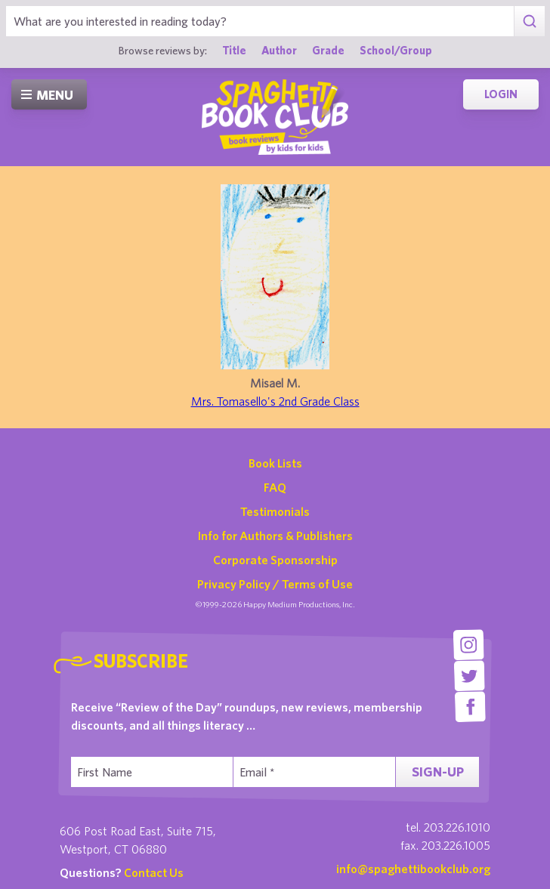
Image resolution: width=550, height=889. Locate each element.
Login (501, 94)
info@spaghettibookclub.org (413, 868)
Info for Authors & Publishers (275, 535)
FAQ (275, 487)
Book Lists (275, 463)
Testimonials (275, 511)
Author (279, 50)
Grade (328, 50)
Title (234, 50)
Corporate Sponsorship (275, 559)
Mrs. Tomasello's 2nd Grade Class (275, 401)
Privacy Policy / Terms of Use (275, 584)
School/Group (396, 50)
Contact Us (154, 872)
